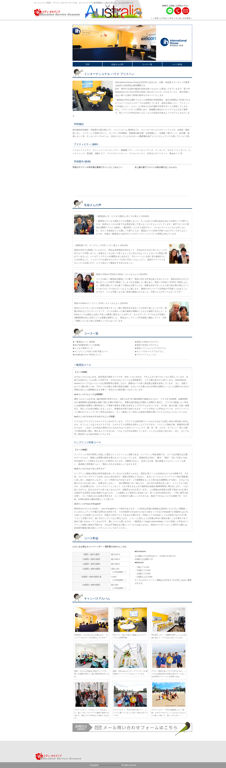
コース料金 (177, 64)
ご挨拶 (155, 18)
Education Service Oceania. (110, 765)
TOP (87, 64)
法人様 (178, 18)
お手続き (164, 18)
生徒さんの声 (117, 64)
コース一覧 (147, 64)
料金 (171, 18)
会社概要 (186, 18)
